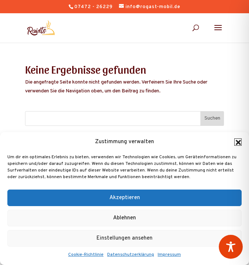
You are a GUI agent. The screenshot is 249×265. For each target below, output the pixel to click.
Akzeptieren (124, 197)
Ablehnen (124, 218)
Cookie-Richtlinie (86, 255)
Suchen (212, 118)
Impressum (169, 255)
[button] (238, 142)
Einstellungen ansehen (124, 238)
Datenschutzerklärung (130, 255)
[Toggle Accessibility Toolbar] (230, 246)
